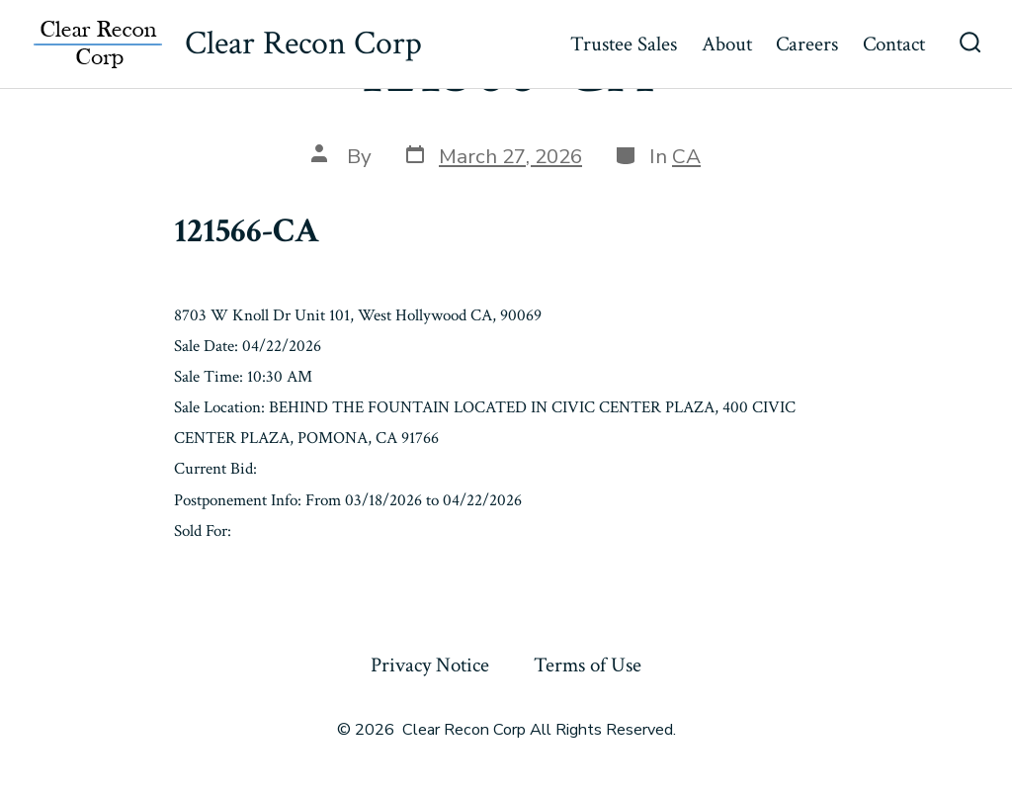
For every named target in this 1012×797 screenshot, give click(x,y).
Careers (807, 44)
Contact (894, 44)
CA (686, 156)
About (727, 44)
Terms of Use (587, 665)
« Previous (217, 578)
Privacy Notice (430, 665)
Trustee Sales (623, 44)
